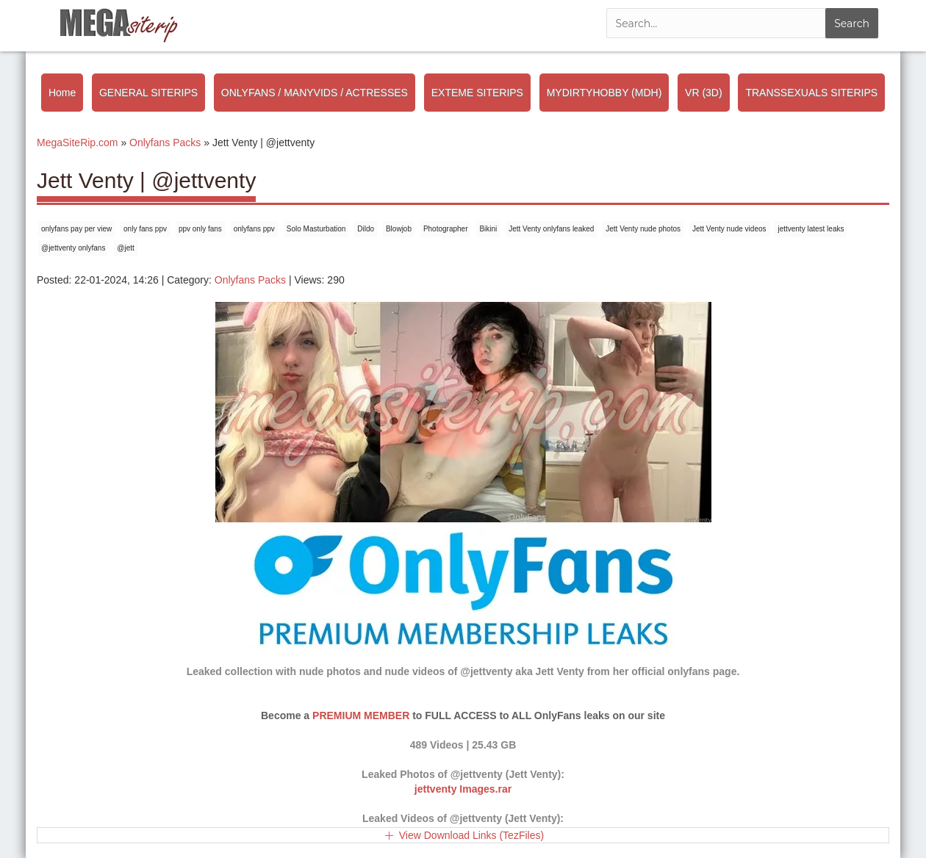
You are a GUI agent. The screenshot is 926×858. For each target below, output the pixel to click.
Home (62, 92)
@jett (125, 248)
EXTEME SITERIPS (477, 92)
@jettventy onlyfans (73, 248)
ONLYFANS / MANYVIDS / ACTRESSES (314, 92)
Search (851, 23)
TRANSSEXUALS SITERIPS (811, 92)
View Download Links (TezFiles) (471, 835)
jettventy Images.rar (463, 789)
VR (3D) (703, 92)
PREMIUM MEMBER (360, 715)
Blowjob (399, 229)
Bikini (488, 229)
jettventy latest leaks (811, 229)
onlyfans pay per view (76, 229)
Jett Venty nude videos (729, 229)
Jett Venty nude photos (643, 229)
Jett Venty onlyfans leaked (551, 229)
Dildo (365, 229)
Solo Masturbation (316, 229)
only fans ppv (145, 229)
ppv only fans (200, 229)
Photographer (445, 229)
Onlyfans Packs (250, 280)
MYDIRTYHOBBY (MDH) (604, 92)
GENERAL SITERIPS (148, 92)
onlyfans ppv (254, 229)
